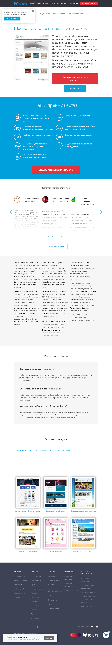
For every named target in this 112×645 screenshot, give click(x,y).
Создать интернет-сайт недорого (83, 511)
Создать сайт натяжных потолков (75, 79)
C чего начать (73, 3)
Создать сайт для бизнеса (55, 511)
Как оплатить (35, 606)
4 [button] (59, 237)
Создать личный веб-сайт (28, 552)
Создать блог (18, 597)
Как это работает (37, 576)
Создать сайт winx (55, 552)
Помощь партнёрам (71, 590)
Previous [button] (11, 212)
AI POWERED (76, 635)
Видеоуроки (35, 597)
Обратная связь (86, 606)
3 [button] (56, 237)
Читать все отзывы (56, 246)
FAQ (32, 614)
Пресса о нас (52, 600)
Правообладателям (88, 592)
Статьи (33, 610)
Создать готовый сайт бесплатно (56, 169)
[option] (28, 213)
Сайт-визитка (18, 585)
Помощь (64, 3)
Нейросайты (32, 3)
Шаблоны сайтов (20, 589)
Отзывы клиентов (54, 580)
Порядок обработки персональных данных (88, 599)
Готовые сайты (19, 593)
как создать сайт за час (25, 450)
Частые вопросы (37, 589)
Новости (52, 3)
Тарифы (45, 3)
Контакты (51, 604)
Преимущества (19, 576)
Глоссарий (34, 601)
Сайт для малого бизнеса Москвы (27, 511)
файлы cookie (22, 637)
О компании (52, 576)
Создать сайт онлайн (89, 3)
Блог (58, 3)
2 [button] (53, 237)
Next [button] (101, 212)
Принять (49, 638)
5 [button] (62, 237)
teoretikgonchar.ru (60, 201)
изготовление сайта (43, 450)
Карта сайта (35, 618)
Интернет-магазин (20, 580)
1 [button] (49, 237)
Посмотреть (75, 88)
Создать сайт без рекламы (83, 552)
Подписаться (12, 18)
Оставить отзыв (53, 608)
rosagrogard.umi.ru (88, 204)
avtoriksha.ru (30, 201)
